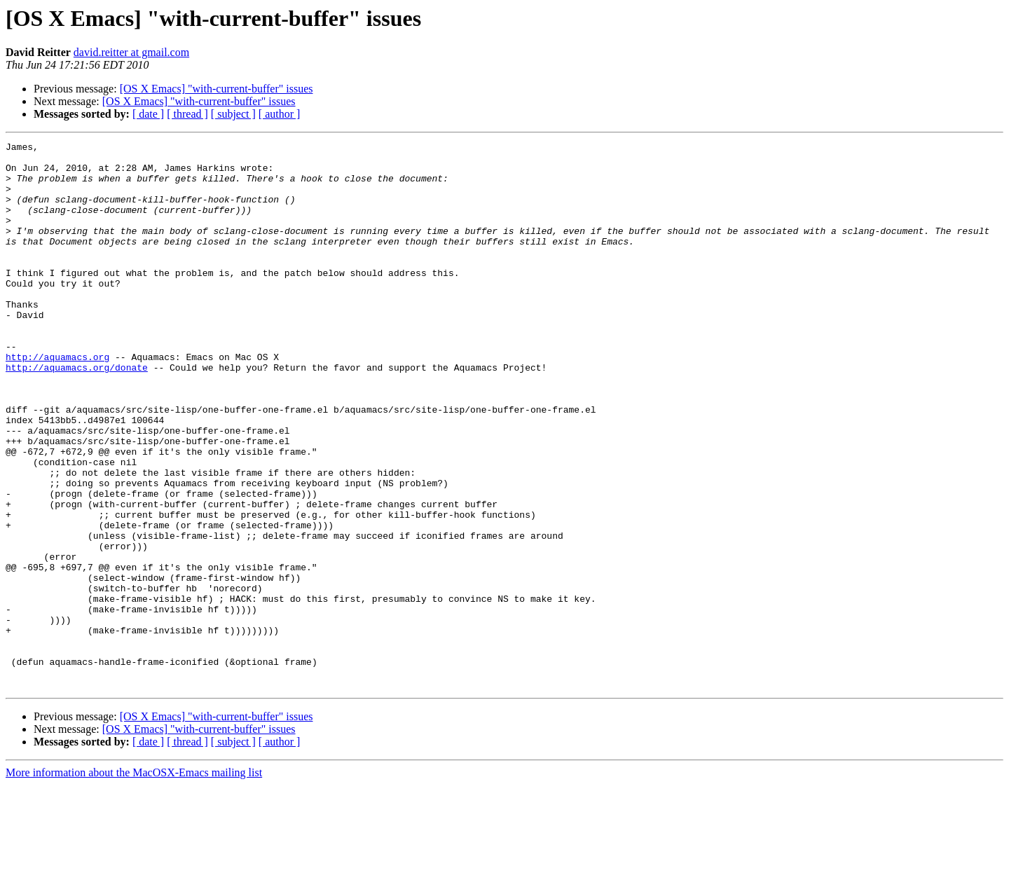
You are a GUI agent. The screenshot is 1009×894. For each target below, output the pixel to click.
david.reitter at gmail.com (131, 52)
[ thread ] (187, 114)
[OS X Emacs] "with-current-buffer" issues (216, 89)
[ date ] (148, 114)
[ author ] (280, 114)
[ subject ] (233, 114)
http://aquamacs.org (57, 400)
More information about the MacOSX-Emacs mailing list (134, 882)
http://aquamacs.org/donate (77, 413)
